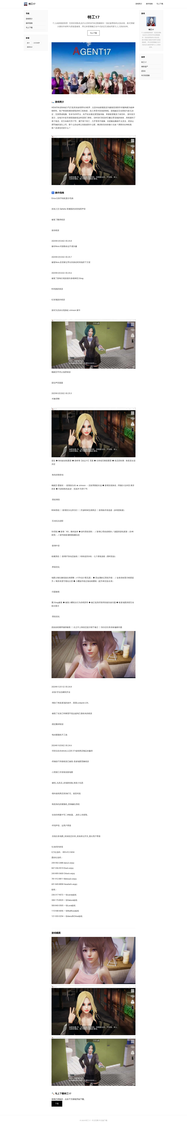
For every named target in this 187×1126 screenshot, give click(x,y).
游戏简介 (138, 4)
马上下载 (159, 4)
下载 (57, 1104)
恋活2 (143, 71)
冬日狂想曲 (145, 75)
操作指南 (149, 4)
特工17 (29, 4)
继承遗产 (144, 67)
